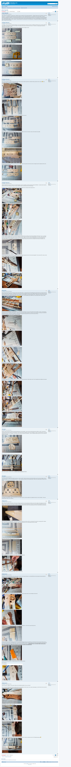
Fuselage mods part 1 (5, 22)
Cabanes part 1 (4, 500)
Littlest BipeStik (4, 10)
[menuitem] (7, 6)
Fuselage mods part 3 (5, 182)
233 (50, 23)
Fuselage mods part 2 (5, 79)
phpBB (27, 763)
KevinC (4, 14)
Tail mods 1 (4, 429)
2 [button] (56, 11)
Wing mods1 (4, 290)
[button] (57, 11)
